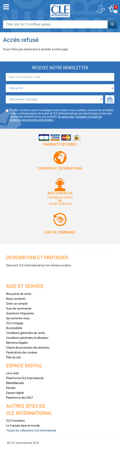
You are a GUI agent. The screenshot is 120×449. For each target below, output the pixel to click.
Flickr (59, 274)
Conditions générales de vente (25, 333)
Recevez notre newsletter (60, 67)
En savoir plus (66, 117)
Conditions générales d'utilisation (27, 337)
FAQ (60, 200)
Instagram (47, 274)
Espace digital (15, 392)
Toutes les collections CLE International (31, 430)
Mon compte (101, 9)
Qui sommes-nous (18, 318)
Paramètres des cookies (21, 352)
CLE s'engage (14, 323)
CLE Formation (15, 420)
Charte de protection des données (28, 347)
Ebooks (10, 388)
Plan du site (13, 357)
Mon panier (113, 9)
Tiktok (35, 274)
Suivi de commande (60, 232)
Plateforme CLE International (24, 378)
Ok (109, 99)
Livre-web (12, 373)
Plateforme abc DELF (19, 397)
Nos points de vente (18, 293)
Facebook (11, 274)
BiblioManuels (15, 383)
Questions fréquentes (20, 313)
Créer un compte (17, 303)
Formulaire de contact (60, 197)
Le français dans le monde (23, 425)
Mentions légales (17, 342)
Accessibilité (14, 328)
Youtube (23, 274)
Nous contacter (16, 298)
